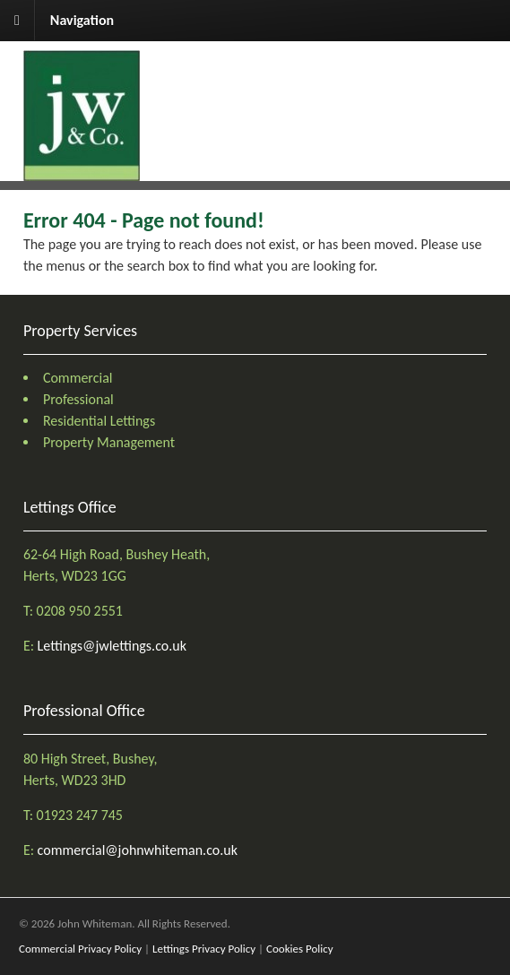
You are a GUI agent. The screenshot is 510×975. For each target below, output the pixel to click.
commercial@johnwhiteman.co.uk (138, 850)
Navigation (82, 20)
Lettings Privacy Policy (203, 948)
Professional (78, 399)
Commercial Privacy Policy (80, 948)
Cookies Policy (299, 948)
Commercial (78, 377)
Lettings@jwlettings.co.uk (112, 645)
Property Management (109, 442)
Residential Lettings (99, 420)
